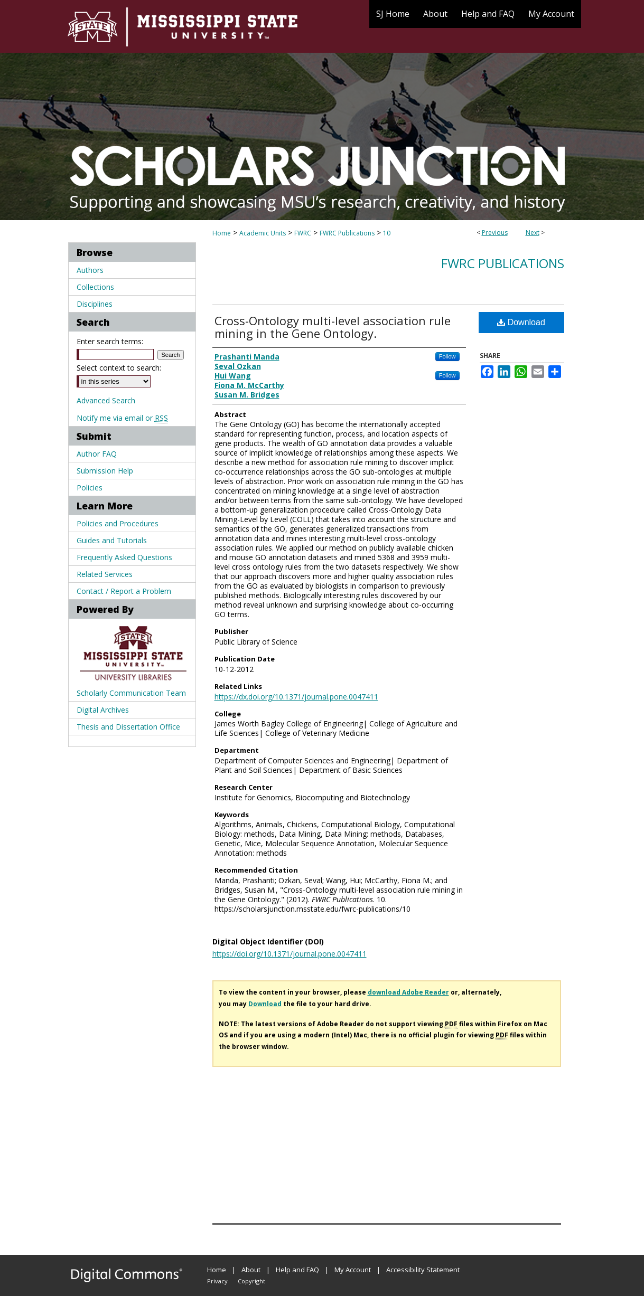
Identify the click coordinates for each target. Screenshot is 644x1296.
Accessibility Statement (423, 1269)
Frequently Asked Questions (124, 557)
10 (386, 233)
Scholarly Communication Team (131, 693)
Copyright (251, 1281)
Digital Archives (103, 710)
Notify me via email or (122, 418)
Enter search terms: (110, 341)
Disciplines (95, 304)
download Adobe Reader (408, 992)
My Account (352, 1269)
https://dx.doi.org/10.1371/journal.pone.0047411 (296, 697)
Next (532, 232)
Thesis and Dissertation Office (128, 727)
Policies (89, 488)
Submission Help (105, 471)
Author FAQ (97, 454)
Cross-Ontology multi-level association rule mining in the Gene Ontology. (332, 327)
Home (221, 233)
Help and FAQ (297, 1269)
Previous (495, 232)
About (250, 1269)
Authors (90, 270)
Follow (447, 356)
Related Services (105, 574)
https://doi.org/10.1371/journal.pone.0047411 (289, 954)
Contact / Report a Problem (124, 591)
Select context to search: (119, 368)
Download (521, 322)
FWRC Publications (347, 233)
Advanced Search (106, 400)
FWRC (302, 233)
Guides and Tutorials (112, 540)
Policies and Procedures (117, 523)
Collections (95, 287)
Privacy (217, 1281)
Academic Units (262, 233)
